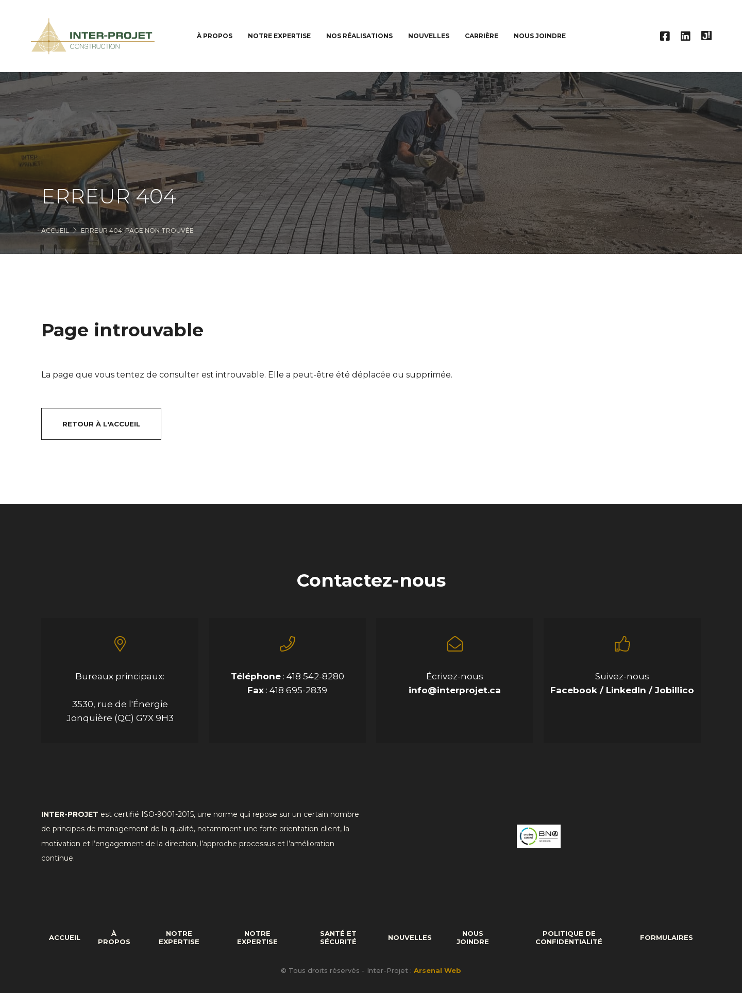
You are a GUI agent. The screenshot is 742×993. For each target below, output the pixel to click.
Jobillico (674, 690)
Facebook (575, 690)
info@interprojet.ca (455, 690)
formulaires (666, 937)
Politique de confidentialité (568, 937)
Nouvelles (428, 36)
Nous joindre (540, 36)
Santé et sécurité (338, 937)
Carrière (481, 36)
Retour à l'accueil (101, 424)
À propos (114, 937)
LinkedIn (627, 690)
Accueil (55, 230)
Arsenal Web (437, 970)
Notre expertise (179, 937)
